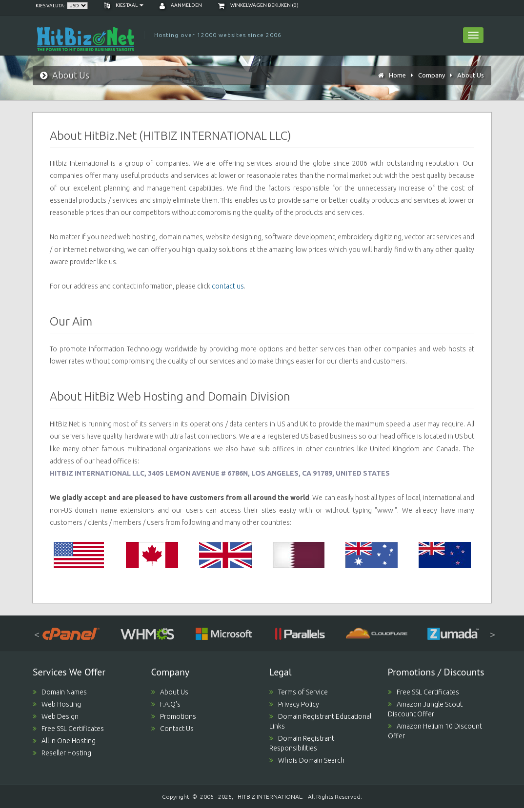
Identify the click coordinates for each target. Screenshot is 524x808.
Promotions (173, 716)
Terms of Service (298, 692)
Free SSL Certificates (68, 728)
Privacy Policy (294, 704)
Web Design (56, 716)
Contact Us (172, 728)
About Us (470, 75)
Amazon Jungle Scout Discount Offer (425, 709)
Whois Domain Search (306, 760)
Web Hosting (57, 704)
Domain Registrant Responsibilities (301, 743)
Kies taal (123, 5)
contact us (228, 286)
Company (431, 75)
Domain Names (60, 692)
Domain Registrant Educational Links (320, 721)
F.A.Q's (166, 704)
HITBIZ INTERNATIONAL (270, 796)
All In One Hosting (64, 741)
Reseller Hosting (62, 753)
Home (397, 75)
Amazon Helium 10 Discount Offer (435, 731)
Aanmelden (181, 5)
